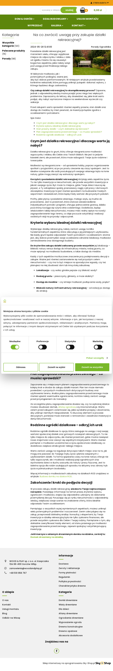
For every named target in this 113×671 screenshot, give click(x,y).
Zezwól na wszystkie (92, 367)
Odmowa (20, 367)
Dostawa (63, 563)
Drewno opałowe (68, 631)
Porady (6, 58)
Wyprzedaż (35, 25)
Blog (4, 613)
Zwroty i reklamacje (69, 568)
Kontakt (79, 25)
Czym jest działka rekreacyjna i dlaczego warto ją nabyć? (65, 123)
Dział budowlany (55, 19)
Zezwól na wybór (56, 367)
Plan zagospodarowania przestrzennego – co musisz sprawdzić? (69, 131)
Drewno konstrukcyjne (71, 626)
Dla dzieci (64, 609)
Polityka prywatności (70, 581)
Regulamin (64, 577)
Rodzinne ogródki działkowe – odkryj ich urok (59, 134)
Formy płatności (67, 572)
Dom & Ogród (24, 19)
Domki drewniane (68, 600)
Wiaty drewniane (68, 604)
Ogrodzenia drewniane (71, 617)
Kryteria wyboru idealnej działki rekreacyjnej (58, 126)
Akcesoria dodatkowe (71, 635)
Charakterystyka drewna (72, 585)
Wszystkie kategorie (8, 44)
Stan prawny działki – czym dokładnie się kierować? (62, 128)
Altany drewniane (68, 613)
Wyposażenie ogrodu (70, 622)
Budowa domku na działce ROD (55, 476)
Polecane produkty (13, 50)
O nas (5, 600)
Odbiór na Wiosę (11, 617)
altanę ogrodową (67, 407)
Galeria (57, 25)
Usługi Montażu (87, 19)
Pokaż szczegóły (95, 358)
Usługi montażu (10, 609)
